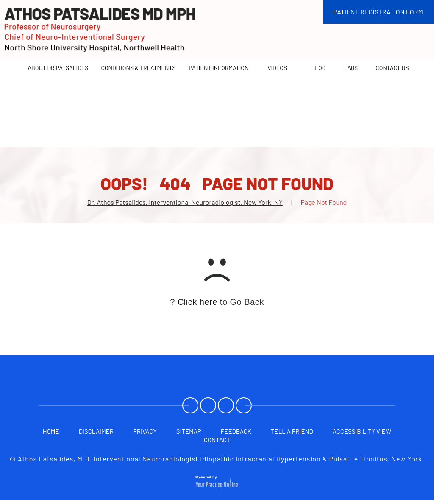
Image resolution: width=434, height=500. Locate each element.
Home (51, 431)
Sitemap (188, 431)
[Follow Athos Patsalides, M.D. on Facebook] (191, 406)
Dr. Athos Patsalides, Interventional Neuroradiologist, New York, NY (185, 202)
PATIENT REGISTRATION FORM (378, 12)
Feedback (236, 431)
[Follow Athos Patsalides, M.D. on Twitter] (209, 406)
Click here (197, 302)
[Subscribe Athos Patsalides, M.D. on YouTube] (227, 406)
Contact (217, 440)
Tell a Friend (292, 431)
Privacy (145, 431)
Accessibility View (362, 431)
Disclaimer (96, 431)
